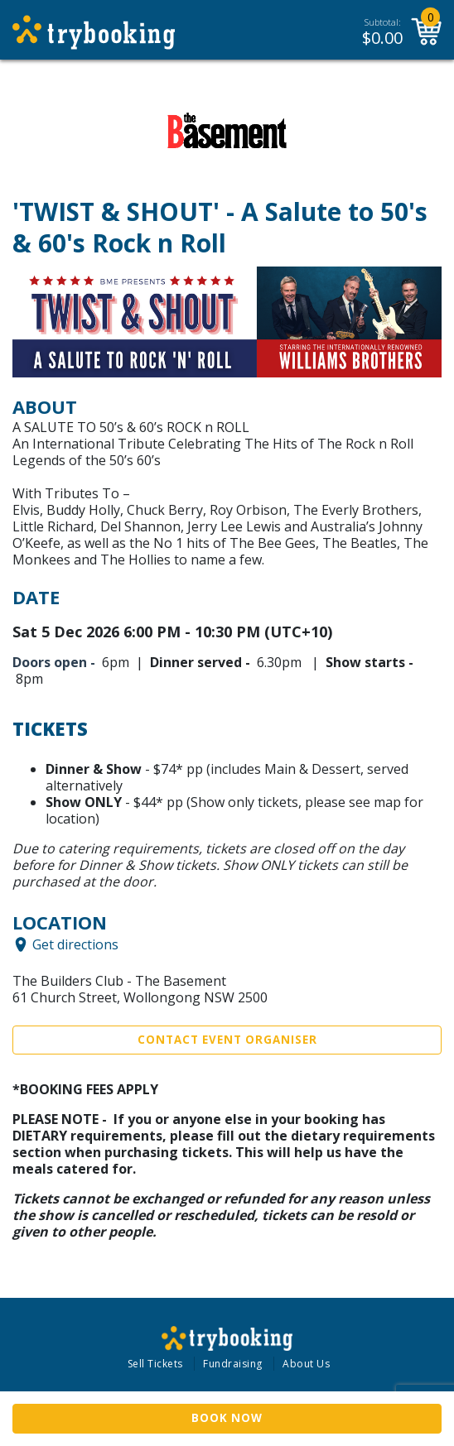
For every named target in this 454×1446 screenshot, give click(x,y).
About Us (306, 1364)
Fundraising (233, 1364)
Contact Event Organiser (227, 1039)
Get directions (75, 944)
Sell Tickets (155, 1364)
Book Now (227, 1417)
